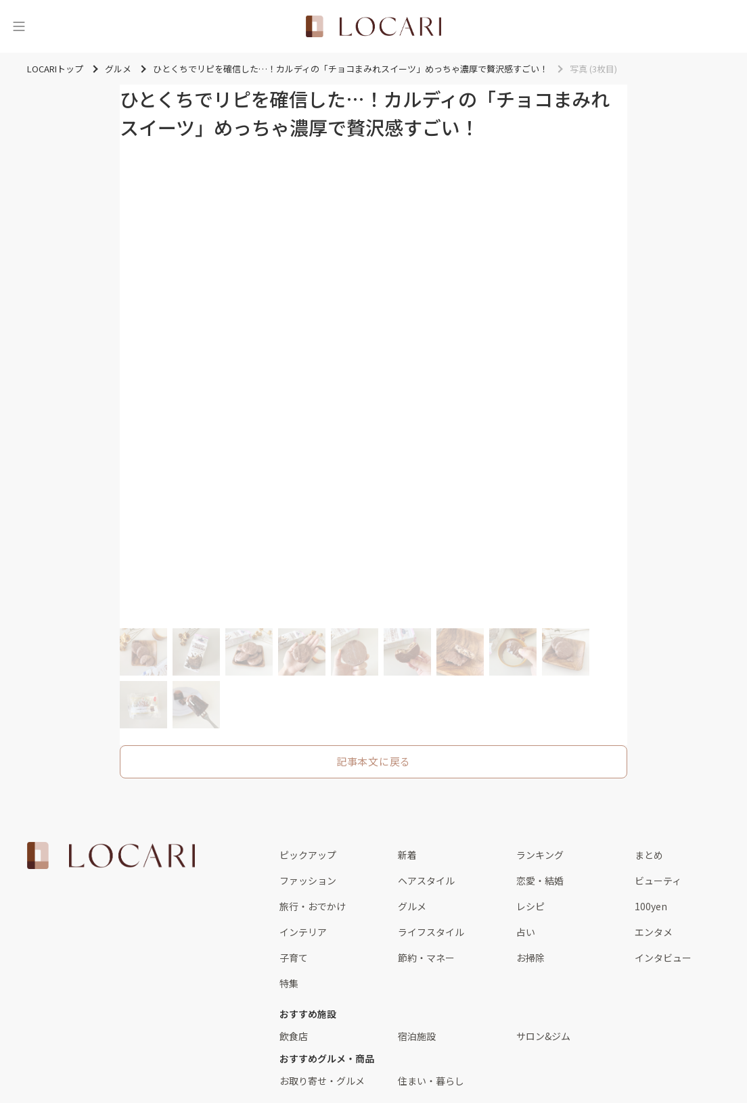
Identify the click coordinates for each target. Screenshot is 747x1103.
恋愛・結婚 (540, 880)
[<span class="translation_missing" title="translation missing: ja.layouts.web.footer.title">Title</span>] (111, 855)
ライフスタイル (431, 932)
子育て (293, 957)
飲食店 (293, 1036)
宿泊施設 (417, 1036)
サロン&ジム (543, 1036)
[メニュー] (19, 26)
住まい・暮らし (431, 1080)
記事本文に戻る (373, 761)
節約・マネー (426, 957)
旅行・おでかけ (312, 906)
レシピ (530, 906)
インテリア (303, 932)
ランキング (540, 855)
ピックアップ (307, 855)
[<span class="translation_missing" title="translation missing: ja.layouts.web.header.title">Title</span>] (373, 26)
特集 (288, 983)
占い (525, 932)
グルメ (412, 906)
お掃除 (530, 957)
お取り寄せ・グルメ (322, 1080)
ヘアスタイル (426, 880)
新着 (407, 855)
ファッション (307, 880)
